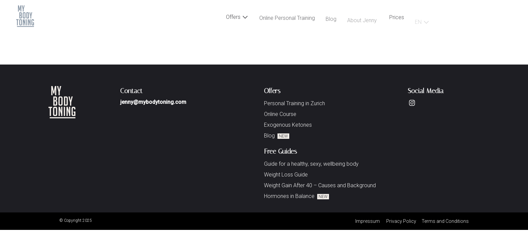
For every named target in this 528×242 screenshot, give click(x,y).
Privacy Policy (401, 221)
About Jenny (362, 22)
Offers (237, 17)
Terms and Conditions (445, 221)
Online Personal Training (287, 19)
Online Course (280, 114)
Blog (331, 20)
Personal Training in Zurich (294, 103)
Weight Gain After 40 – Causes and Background (320, 185)
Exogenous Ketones (288, 125)
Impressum (367, 221)
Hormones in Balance (296, 196)
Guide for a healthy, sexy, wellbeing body (311, 164)
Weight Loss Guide (286, 174)
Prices (396, 18)
